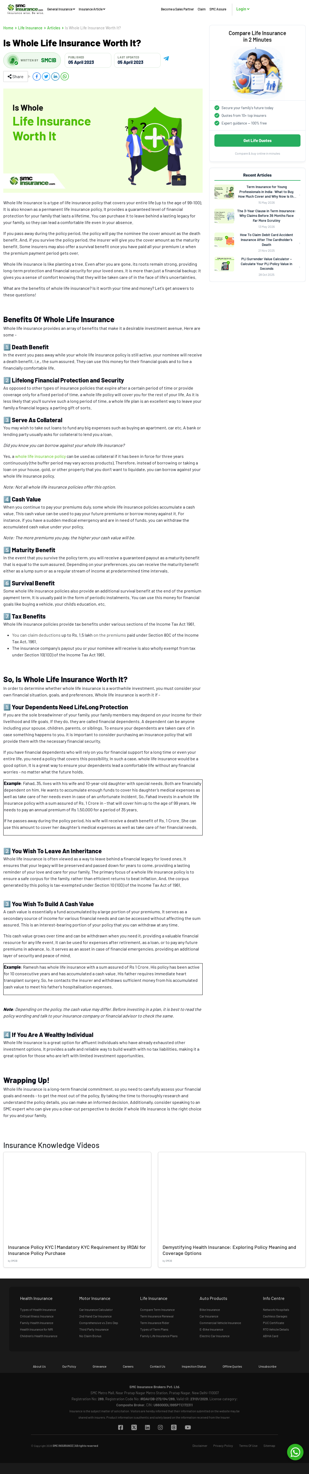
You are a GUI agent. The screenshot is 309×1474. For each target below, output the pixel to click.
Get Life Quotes (257, 140)
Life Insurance (30, 27)
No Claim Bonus (90, 1336)
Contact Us (157, 1366)
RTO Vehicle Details (276, 1329)
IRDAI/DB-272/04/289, (157, 1399)
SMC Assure (217, 9)
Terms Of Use (248, 1445)
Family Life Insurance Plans (159, 1336)
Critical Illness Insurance (36, 1316)
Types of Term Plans (154, 1329)
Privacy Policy (223, 1445)
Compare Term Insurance (157, 1309)
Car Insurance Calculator (96, 1309)
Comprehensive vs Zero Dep (98, 1323)
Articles (53, 27)
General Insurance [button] (61, 9)
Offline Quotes (232, 1366)
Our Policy (69, 1366)
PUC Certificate (273, 1323)
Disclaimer (199, 1445)
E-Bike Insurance (211, 1329)
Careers (128, 1366)
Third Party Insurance (94, 1329)
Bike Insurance (210, 1309)
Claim (202, 9)
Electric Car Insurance (214, 1336)
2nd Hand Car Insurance (95, 1316)
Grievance (99, 1366)
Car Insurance (209, 1316)
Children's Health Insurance (38, 1336)
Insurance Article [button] (92, 9)
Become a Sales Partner (177, 9)
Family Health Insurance (36, 1323)
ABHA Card (270, 1336)
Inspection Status (194, 1366)
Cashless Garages (275, 1316)
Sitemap (269, 1445)
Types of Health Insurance (38, 1309)
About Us (39, 1366)
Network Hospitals (276, 1309)
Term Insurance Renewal (157, 1316)
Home (8, 27)
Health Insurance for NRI (36, 1329)
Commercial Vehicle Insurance (220, 1323)
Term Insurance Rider (154, 1323)
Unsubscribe (267, 1366)
